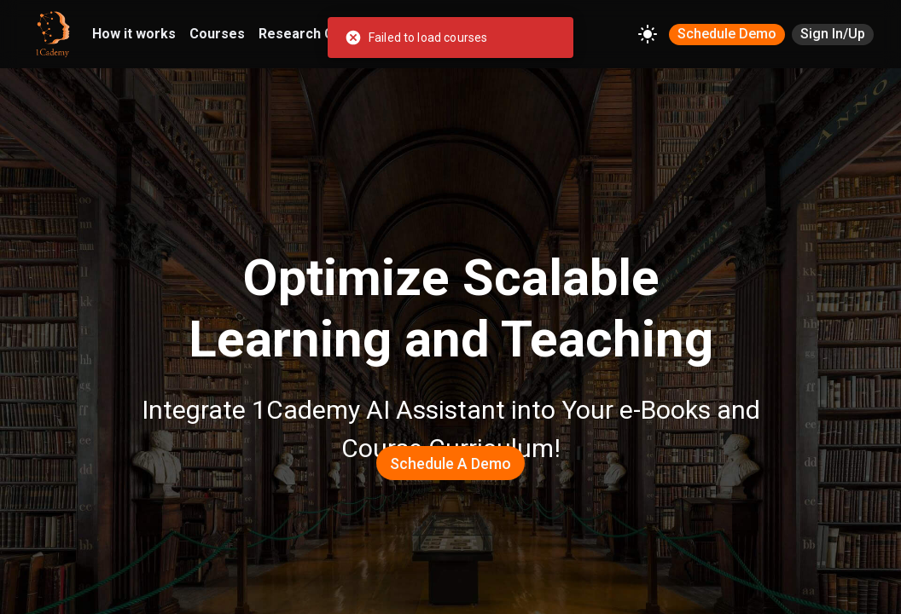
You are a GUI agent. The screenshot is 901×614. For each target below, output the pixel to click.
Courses (217, 34)
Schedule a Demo (450, 463)
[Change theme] (647, 34)
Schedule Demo (726, 34)
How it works (134, 34)
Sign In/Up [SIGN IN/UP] (832, 34)
